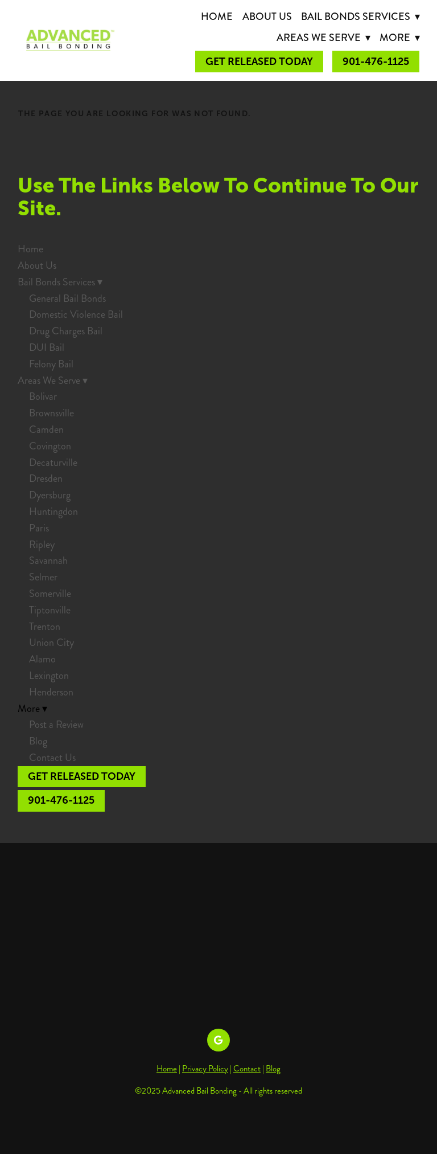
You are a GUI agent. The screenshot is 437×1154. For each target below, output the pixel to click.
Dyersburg (50, 495)
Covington (50, 446)
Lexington (49, 675)
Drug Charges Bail (65, 331)
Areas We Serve (323, 37)
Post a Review (56, 724)
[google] (218, 1040)
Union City (51, 642)
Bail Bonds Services (360, 16)
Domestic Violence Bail (76, 314)
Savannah (48, 560)
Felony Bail (51, 364)
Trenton (44, 626)
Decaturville (53, 462)
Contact (247, 1068)
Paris (39, 528)
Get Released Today (259, 61)
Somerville (50, 593)
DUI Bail (46, 347)
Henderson (51, 692)
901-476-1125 (376, 61)
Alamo (42, 659)
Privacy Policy (205, 1068)
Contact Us (52, 757)
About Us (267, 16)
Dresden (46, 478)
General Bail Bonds (67, 298)
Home (217, 16)
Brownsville (51, 413)
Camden (46, 429)
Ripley (42, 544)
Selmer (43, 577)
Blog (38, 741)
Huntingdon (53, 511)
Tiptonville (50, 610)
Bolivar (43, 396)
